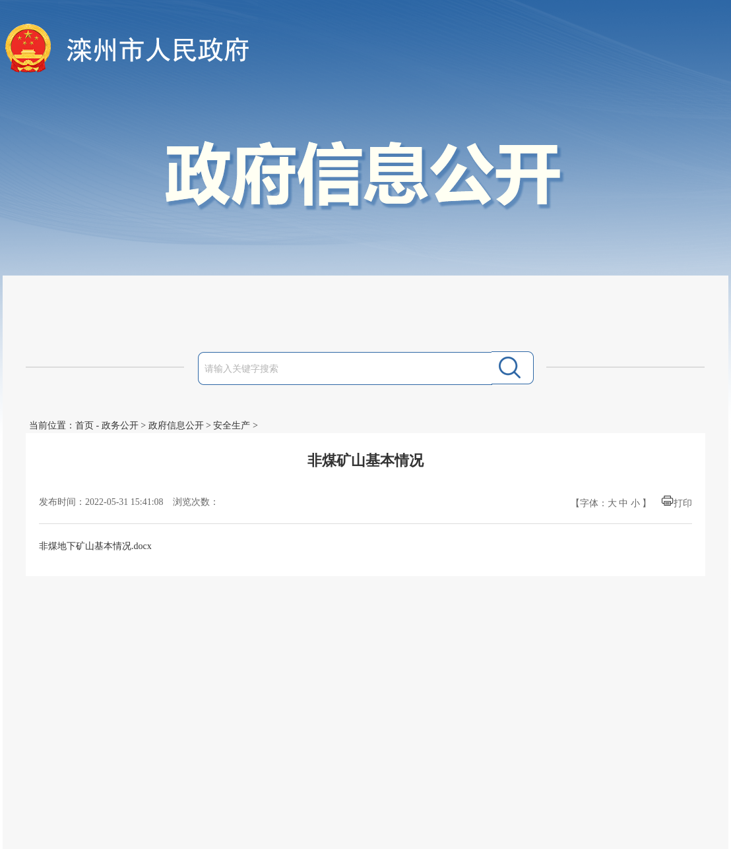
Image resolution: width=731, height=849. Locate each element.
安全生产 (231, 425)
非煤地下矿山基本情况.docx (95, 546)
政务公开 (120, 425)
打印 (683, 503)
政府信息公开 (176, 425)
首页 (84, 425)
